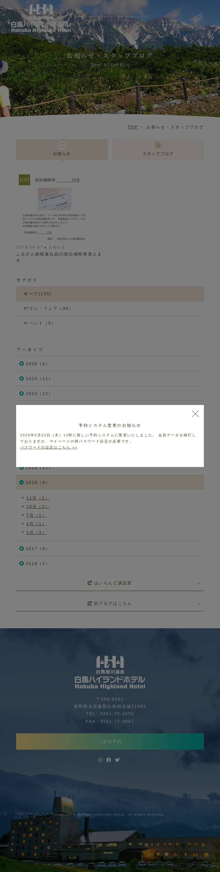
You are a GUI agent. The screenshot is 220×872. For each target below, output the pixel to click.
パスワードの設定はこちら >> (49, 447)
